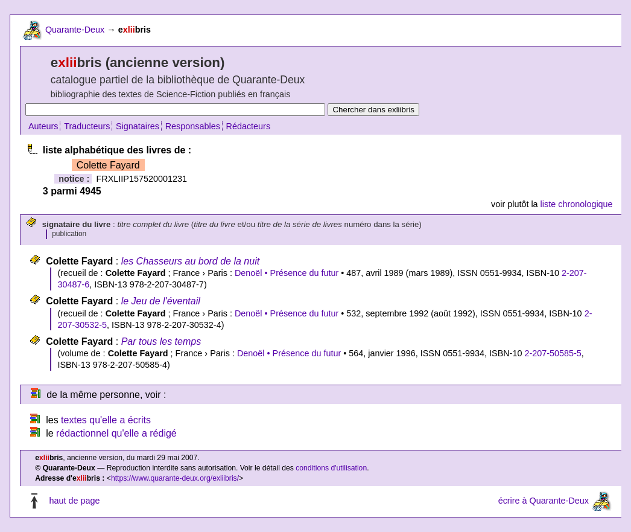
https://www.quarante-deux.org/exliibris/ (175, 478)
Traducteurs (87, 126)
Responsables (192, 126)
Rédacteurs (248, 126)
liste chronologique (577, 204)
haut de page (74, 501)
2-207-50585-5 (552, 353)
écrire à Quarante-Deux (543, 501)
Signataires (137, 126)
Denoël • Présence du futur (286, 273)
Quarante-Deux (74, 29)
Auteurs (43, 126)
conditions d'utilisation (331, 468)
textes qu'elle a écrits (106, 420)
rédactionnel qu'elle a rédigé (116, 433)
